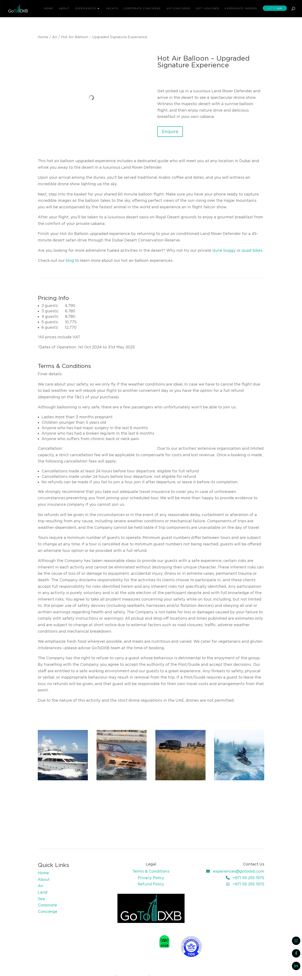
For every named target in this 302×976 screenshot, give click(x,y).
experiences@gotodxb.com (238, 871)
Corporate (47, 905)
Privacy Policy (151, 878)
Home (48, 8)
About (64, 8)
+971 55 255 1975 (248, 878)
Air (54, 37)
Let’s (274, 8)
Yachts (112, 8)
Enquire (170, 131)
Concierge (47, 911)
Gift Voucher (207, 8)
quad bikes (252, 250)
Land (42, 892)
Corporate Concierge (142, 8)
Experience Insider (241, 8)
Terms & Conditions (151, 871)
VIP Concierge (178, 8)
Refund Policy (151, 884)
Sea (41, 899)
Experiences (85, 8)
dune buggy (224, 250)
